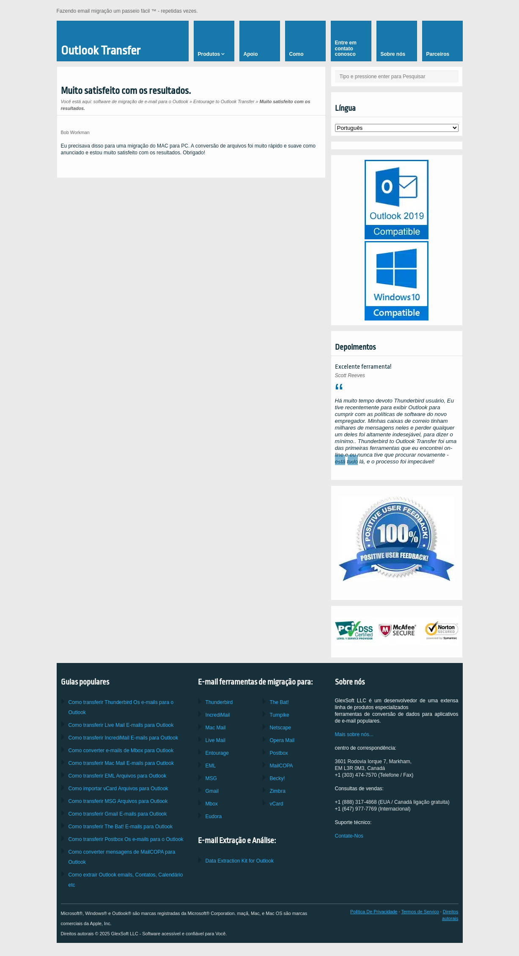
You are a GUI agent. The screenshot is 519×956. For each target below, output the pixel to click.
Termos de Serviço (420, 911)
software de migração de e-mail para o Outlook (140, 101)
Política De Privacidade (374, 911)
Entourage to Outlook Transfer (223, 101)
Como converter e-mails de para (121, 750)
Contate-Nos (349, 836)
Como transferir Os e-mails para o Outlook (126, 839)
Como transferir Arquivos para (118, 776)
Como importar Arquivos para (118, 789)
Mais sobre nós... (354, 734)
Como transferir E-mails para (121, 725)
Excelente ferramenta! (363, 366)
